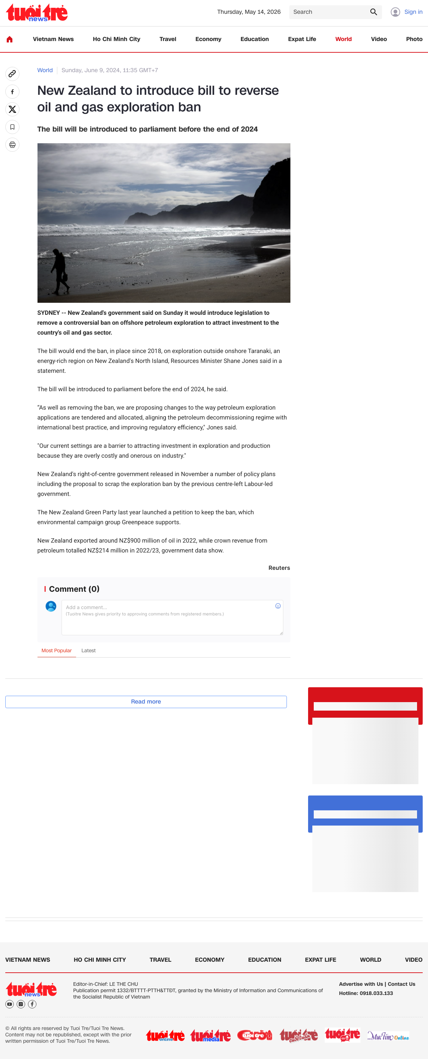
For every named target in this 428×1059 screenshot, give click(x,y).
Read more (146, 702)
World (343, 39)
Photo (414, 39)
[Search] (335, 12)
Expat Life (302, 39)
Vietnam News (53, 39)
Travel (168, 39)
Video (379, 39)
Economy (208, 39)
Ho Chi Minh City (116, 39)
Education (255, 39)
